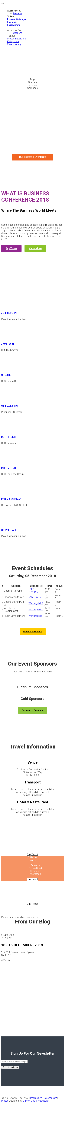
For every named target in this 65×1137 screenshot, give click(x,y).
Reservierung (13, 25)
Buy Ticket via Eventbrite (32, 157)
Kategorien (12, 22)
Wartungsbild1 (36, 615)
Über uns (17, 13)
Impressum (36, 1098)
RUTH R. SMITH (9, 437)
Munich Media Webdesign (36, 1100)
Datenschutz (50, 1098)
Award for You (14, 11)
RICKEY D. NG (8, 468)
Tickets (10, 16)
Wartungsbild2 (36, 603)
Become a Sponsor (32, 710)
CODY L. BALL (8, 530)
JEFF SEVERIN (9, 313)
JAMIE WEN (7, 344)
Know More (35, 248)
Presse (5, 1100)
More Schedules (32, 631)
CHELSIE (6, 375)
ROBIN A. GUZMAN (11, 499)
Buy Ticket (11, 248)
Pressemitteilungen (16, 19)
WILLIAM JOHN (9, 406)
